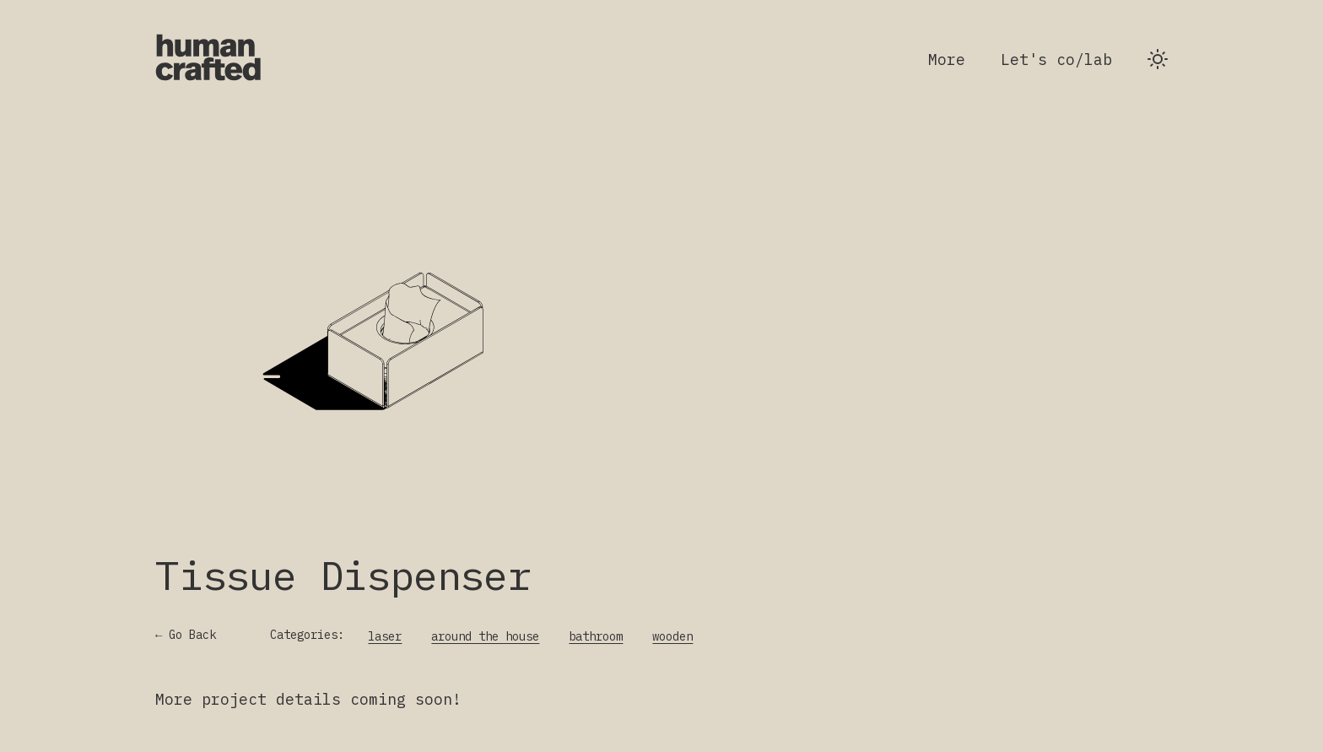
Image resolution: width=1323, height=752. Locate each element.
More (946, 59)
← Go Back (185, 634)
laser (385, 636)
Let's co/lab (1056, 59)
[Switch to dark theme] (1158, 59)
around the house (485, 636)
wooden (672, 636)
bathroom (596, 636)
